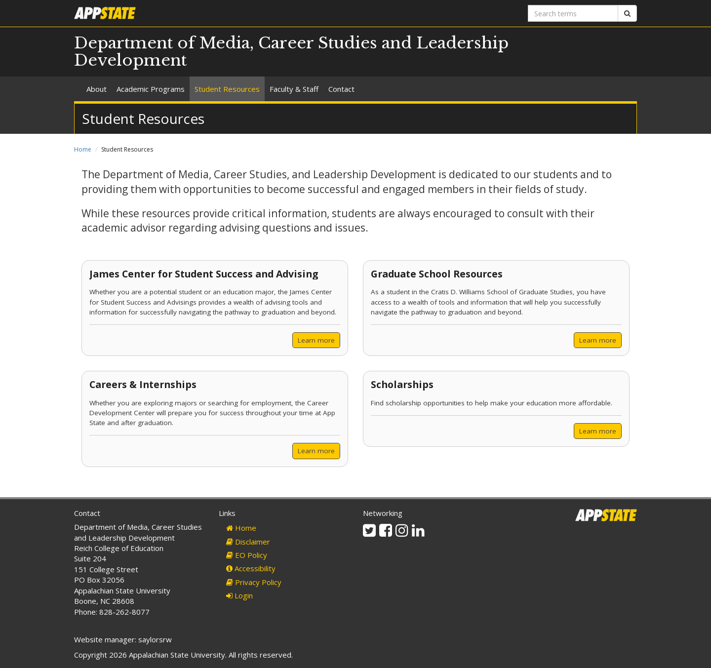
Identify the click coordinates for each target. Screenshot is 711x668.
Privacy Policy (253, 582)
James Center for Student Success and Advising (203, 273)
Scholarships (402, 384)
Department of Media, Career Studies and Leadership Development (291, 51)
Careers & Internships (143, 384)
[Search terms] (573, 13)
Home (82, 149)
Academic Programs (151, 89)
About (96, 89)
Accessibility (251, 568)
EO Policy (246, 555)
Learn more (316, 340)
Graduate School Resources (437, 273)
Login (239, 595)
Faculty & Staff (294, 89)
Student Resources (227, 89)
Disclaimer (248, 542)
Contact (341, 89)
